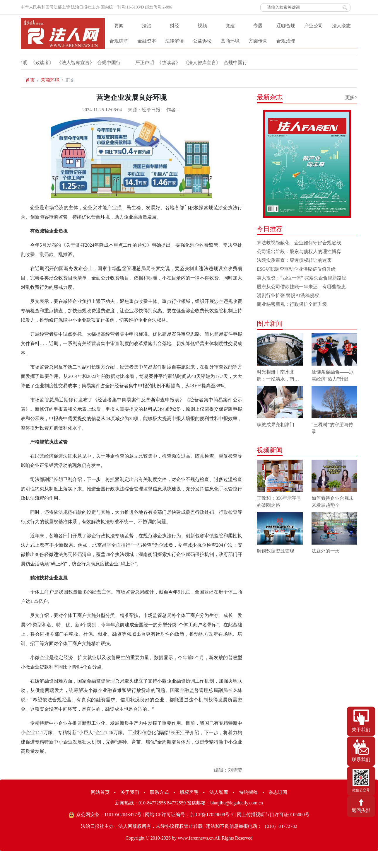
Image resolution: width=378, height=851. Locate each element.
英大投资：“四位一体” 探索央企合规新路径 (301, 277)
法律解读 (174, 40)
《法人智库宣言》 (73, 62)
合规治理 (285, 40)
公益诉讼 (202, 40)
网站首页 (100, 792)
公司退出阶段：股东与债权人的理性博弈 (299, 251)
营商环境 (230, 40)
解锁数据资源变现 (275, 550)
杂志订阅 (277, 792)
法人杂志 (341, 25)
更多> (351, 97)
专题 (258, 25)
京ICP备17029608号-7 (212, 814)
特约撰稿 (248, 792)
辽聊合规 (285, 25)
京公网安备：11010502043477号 (108, 814)
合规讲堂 (119, 40)
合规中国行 (107, 62)
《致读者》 (40, 62)
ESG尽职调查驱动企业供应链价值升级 (296, 269)
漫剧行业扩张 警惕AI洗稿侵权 (288, 295)
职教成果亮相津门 (275, 424)
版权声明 (189, 792)
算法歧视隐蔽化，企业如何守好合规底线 (299, 242)
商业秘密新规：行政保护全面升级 (292, 304)
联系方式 (159, 792)
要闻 (119, 25)
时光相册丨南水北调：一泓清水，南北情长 (278, 378)
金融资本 (146, 40)
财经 (174, 25)
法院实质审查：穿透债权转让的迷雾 (294, 260)
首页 (30, 80)
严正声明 (142, 62)
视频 (202, 25)
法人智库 (218, 792)
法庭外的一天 (326, 550)
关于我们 (129, 792)
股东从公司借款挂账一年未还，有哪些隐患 (301, 286)
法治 (146, 25)
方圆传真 (258, 40)
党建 (230, 25)
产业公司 (313, 25)
